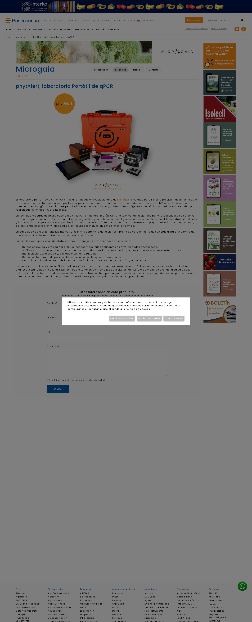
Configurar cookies (122, 318)
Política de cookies (138, 309)
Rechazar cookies (149, 318)
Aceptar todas (174, 318)
